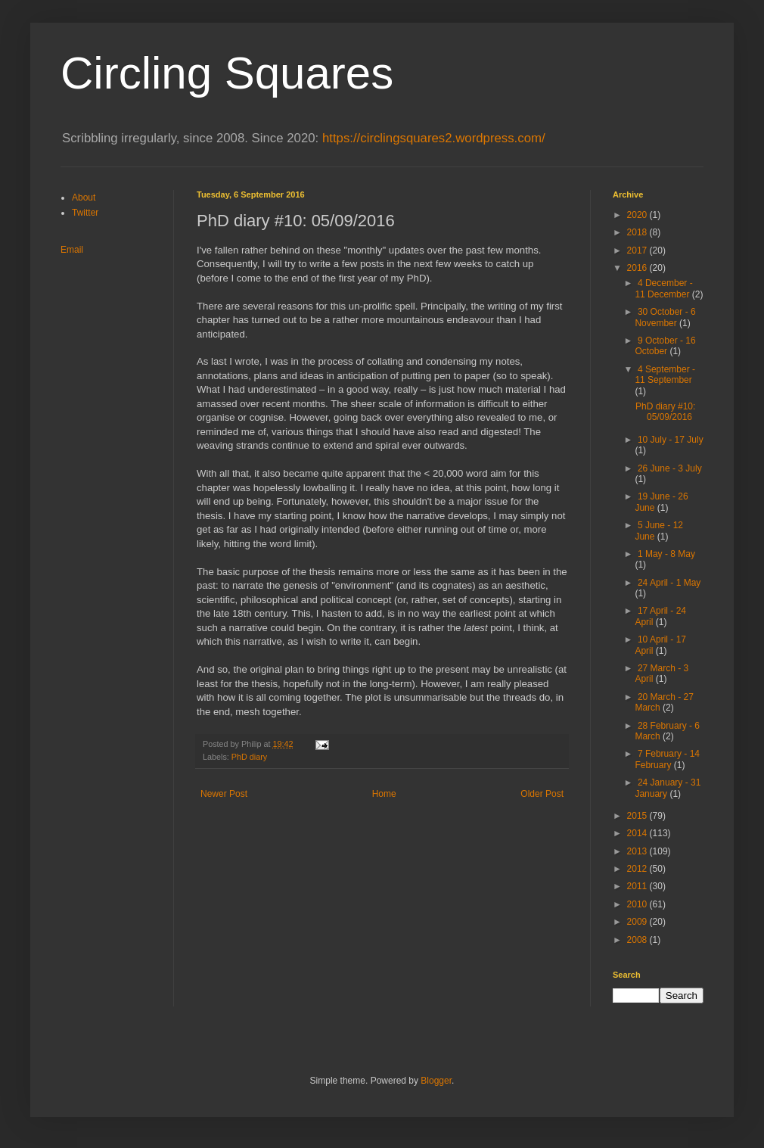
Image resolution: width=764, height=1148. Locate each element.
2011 (638, 886)
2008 (638, 940)
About (83, 197)
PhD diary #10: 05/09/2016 (665, 411)
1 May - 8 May (666, 554)
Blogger (436, 1080)
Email (72, 249)
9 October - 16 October (665, 345)
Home (384, 794)
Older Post (542, 794)
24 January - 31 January (667, 787)
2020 (638, 215)
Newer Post (223, 794)
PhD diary (249, 756)
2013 (638, 851)
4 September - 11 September (665, 374)
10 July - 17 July (670, 439)
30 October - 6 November (665, 317)
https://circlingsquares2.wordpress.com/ (433, 138)
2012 (638, 868)
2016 (638, 268)
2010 (638, 904)
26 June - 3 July (670, 468)
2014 (638, 833)
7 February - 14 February (667, 759)
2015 (638, 815)
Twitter (85, 212)
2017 (638, 250)
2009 (638, 921)
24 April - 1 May (669, 582)
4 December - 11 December (663, 288)
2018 (638, 232)
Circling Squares (227, 73)
